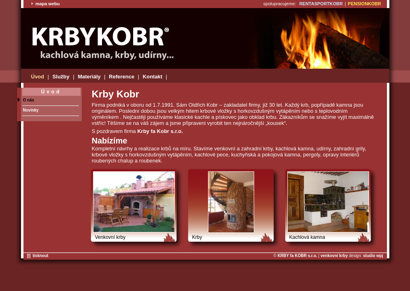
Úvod (38, 77)
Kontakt (152, 77)
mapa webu (45, 3)
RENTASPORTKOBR (320, 3)
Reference (121, 77)
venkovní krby (334, 255)
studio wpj (373, 255)
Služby (61, 77)
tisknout (41, 255)
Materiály (89, 77)
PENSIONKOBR (364, 3)
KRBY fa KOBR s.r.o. (297, 255)
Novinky (31, 110)
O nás (28, 100)
